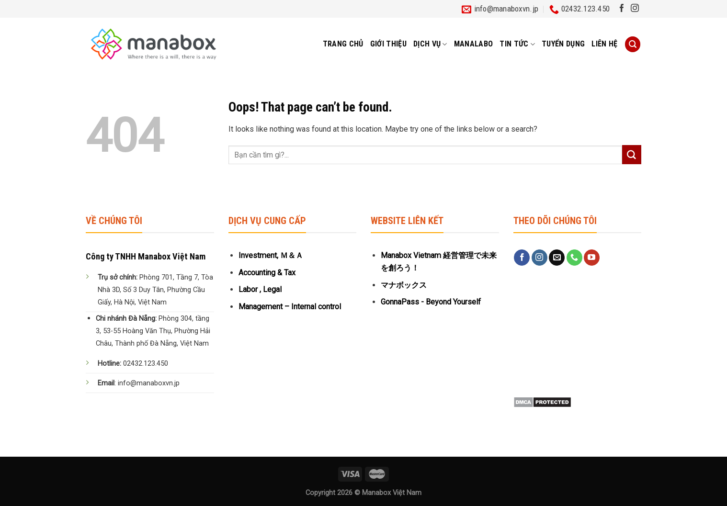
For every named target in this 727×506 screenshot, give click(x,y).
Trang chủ (343, 43)
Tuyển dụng (563, 43)
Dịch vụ (430, 44)
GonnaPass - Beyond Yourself (431, 301)
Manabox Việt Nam (391, 493)
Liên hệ (604, 43)
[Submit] (631, 154)
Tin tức (517, 44)
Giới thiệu (388, 43)
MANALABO (473, 43)
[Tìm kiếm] (632, 44)
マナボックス (404, 285)
